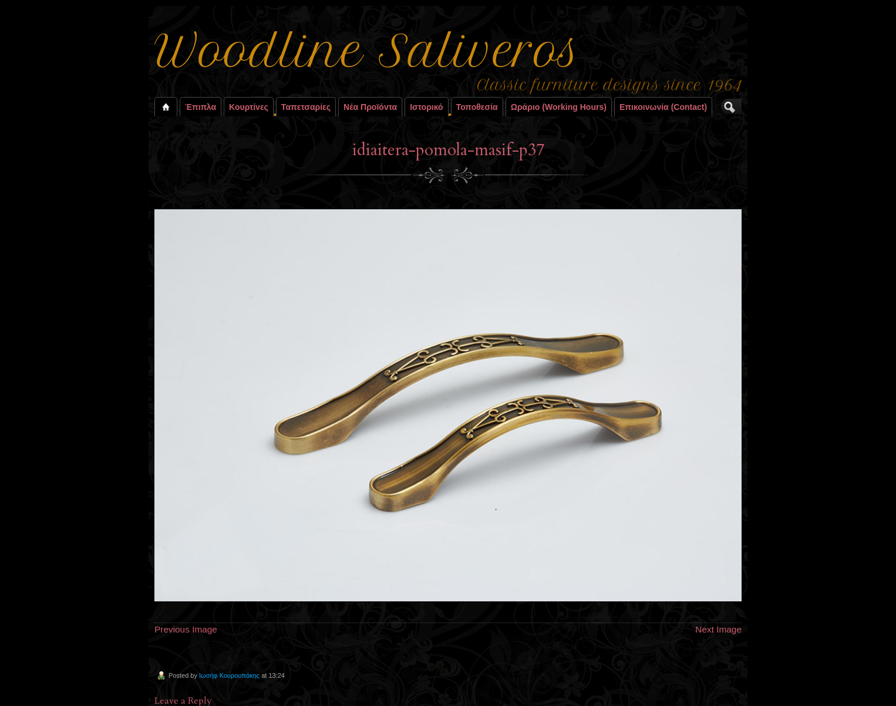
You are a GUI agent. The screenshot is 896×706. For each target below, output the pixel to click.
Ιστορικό (426, 107)
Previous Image (185, 629)
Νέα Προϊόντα (370, 107)
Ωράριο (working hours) (559, 107)
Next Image (718, 629)
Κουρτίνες (248, 107)
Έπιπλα (200, 107)
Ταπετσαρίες (306, 107)
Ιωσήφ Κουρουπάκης (229, 675)
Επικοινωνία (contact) (663, 107)
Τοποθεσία (477, 107)
